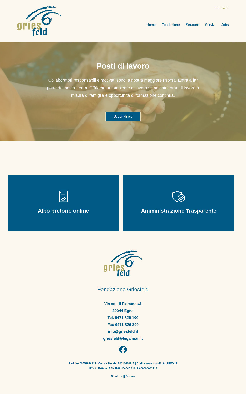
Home (151, 25)
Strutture (192, 25)
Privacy (130, 376)
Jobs (225, 25)
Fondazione (171, 25)
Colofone (117, 376)
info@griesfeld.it (123, 331)
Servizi (210, 25)
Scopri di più (122, 116)
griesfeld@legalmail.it (123, 338)
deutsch (221, 8)
